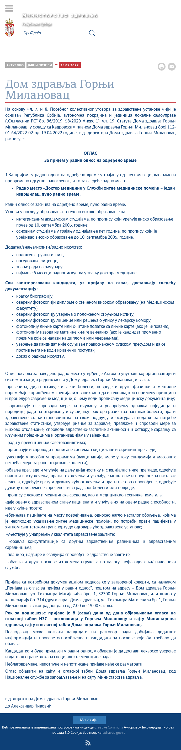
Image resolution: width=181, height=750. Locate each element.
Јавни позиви (40, 65)
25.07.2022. (69, 65)
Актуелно (15, 65)
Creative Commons (108, 727)
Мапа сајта (89, 720)
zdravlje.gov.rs (114, 733)
